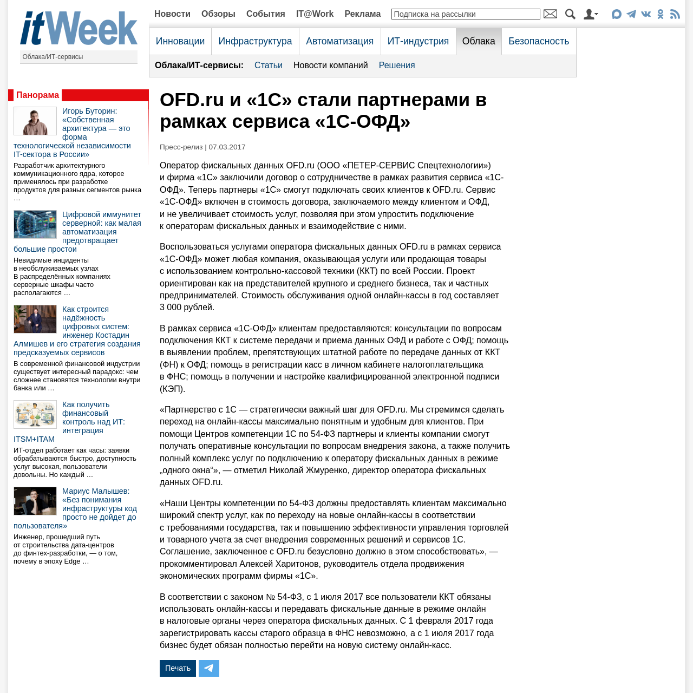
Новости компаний (330, 65)
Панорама (37, 95)
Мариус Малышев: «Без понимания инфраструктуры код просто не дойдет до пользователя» (75, 508)
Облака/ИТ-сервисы (53, 57)
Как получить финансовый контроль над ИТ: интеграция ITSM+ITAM (69, 421)
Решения (397, 65)
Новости (172, 13)
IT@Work (315, 13)
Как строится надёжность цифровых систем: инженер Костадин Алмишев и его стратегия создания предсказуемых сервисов (77, 331)
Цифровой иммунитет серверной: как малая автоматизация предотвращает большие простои (77, 231)
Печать (178, 668)
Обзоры (218, 13)
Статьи (268, 65)
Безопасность (538, 41)
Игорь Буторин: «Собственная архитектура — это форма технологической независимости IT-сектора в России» (72, 133)
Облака (478, 41)
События (265, 13)
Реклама (362, 13)
